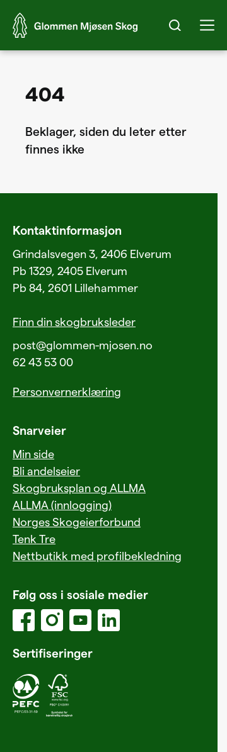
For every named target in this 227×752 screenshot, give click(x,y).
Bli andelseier (46, 470)
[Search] (175, 25)
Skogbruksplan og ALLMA (79, 487)
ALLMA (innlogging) (62, 504)
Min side (33, 453)
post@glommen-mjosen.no (83, 344)
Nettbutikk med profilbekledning (97, 555)
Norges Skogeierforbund (77, 521)
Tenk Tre (34, 538)
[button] (207, 25)
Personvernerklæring (67, 391)
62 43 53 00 (43, 361)
